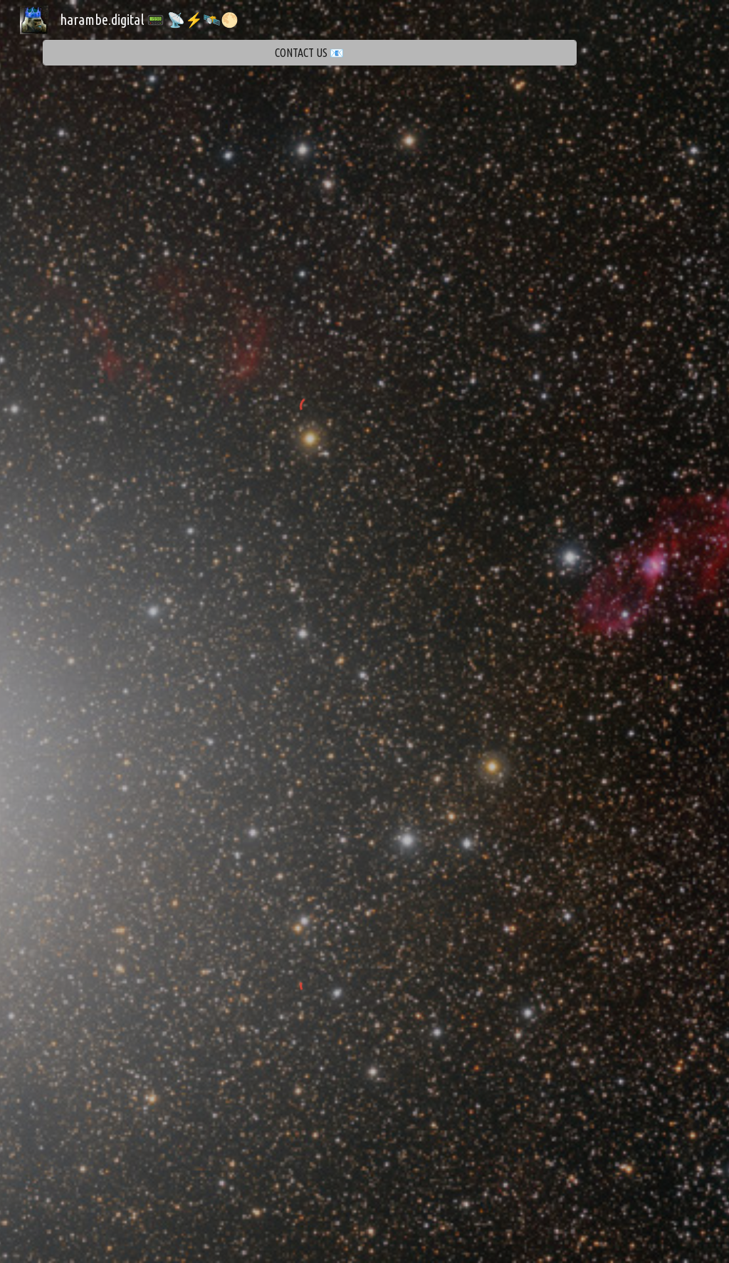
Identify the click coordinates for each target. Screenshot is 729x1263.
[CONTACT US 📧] (309, 53)
